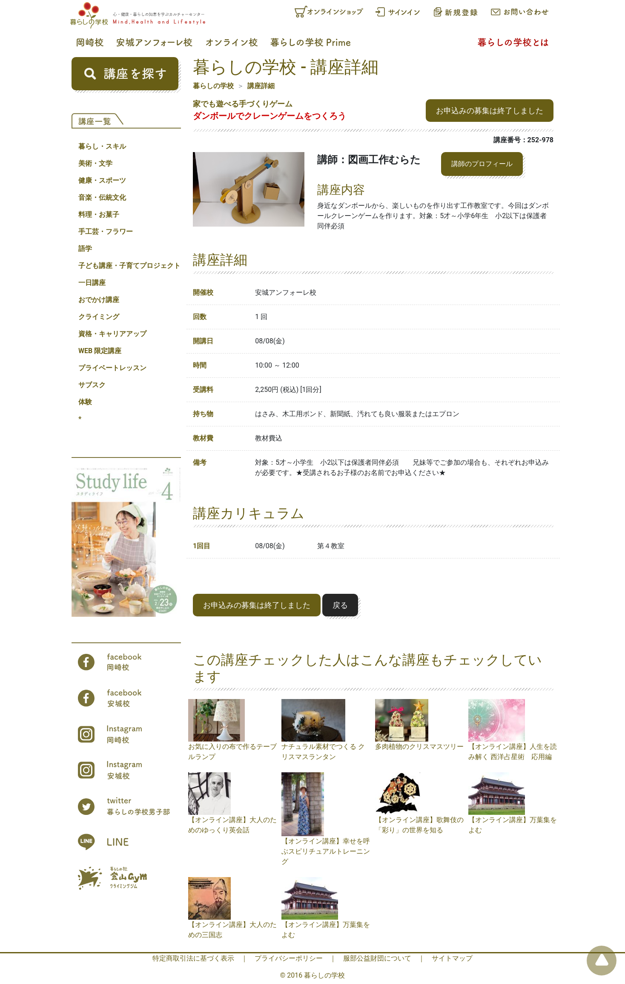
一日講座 (92, 283)
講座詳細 (261, 86)
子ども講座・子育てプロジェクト (129, 266)
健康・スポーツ (102, 180)
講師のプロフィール (482, 164)
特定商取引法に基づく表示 (193, 958)
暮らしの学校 (213, 86)
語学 (85, 249)
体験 (85, 402)
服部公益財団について (377, 958)
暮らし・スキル (102, 146)
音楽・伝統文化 (102, 197)
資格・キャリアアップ (112, 334)
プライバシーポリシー (289, 958)
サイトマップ (452, 958)
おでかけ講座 (98, 300)
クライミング (98, 317)
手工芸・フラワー (105, 231)
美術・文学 (95, 163)
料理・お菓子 (98, 214)
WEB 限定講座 (99, 351)
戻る (340, 605)
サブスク (92, 385)
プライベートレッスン (112, 368)
